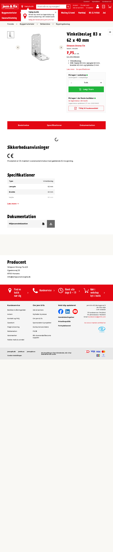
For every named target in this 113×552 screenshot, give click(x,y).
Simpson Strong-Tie (76, 46)
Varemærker (12, 335)
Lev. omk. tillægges (73, 56)
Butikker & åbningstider (16, 310)
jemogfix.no (31, 351)
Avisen (75, 5)
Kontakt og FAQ (13, 318)
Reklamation (12, 331)
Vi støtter (89, 8)
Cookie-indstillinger (14, 355)
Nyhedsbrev (96, 1)
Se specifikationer (83, 69)
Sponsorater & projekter (42, 323)
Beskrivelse (23, 125)
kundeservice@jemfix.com (97, 317)
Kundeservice (106, 1)
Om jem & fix (38, 318)
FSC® (35, 331)
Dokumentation (87, 125)
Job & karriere (78, 8)
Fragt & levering (13, 327)
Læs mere (70, 69)
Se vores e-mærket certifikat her (95, 323)
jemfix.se (21, 351)
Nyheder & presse (40, 314)
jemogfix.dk (11, 351)
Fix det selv (85, 5)
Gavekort (87, 1)
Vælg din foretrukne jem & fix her (41, 20)
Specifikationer (54, 125)
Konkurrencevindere (41, 327)
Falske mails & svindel (15, 340)
